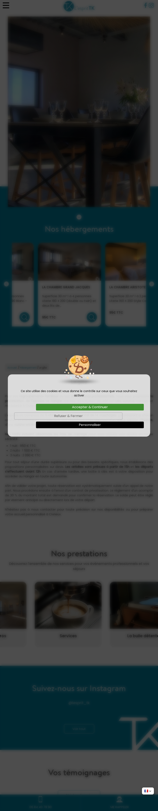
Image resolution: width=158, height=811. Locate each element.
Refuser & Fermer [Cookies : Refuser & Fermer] (68, 416)
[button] (147, 791)
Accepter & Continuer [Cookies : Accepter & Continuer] (90, 407)
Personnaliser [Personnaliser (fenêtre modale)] (90, 424)
